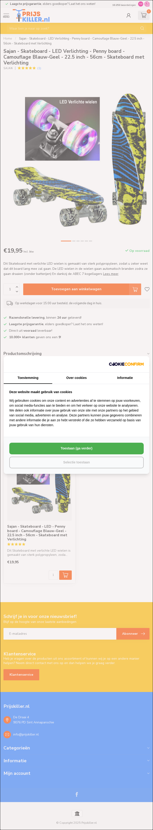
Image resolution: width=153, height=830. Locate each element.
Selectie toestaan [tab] (76, 462)
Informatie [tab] (125, 378)
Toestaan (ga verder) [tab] (76, 448)
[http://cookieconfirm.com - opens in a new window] (126, 364)
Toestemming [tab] (28, 378)
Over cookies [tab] (76, 378)
